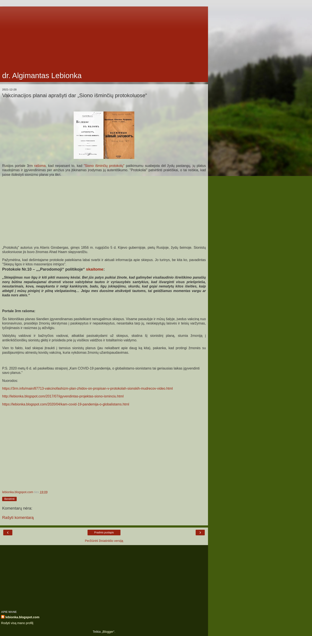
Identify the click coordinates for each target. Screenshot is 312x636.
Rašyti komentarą (18, 517)
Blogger (108, 631)
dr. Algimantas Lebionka (42, 75)
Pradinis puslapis (104, 532)
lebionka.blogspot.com (22, 617)
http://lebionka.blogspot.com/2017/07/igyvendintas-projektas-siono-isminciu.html (63, 396)
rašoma (39, 166)
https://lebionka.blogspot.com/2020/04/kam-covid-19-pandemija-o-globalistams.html (65, 404)
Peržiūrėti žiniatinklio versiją (104, 540)
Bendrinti (9, 498)
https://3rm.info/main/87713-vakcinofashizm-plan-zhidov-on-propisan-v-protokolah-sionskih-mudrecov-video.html (87, 388)
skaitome (94, 269)
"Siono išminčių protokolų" (104, 166)
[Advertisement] (104, 36)
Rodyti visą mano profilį (17, 623)
